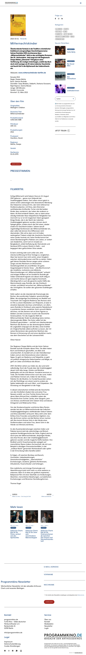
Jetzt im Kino (68, 34)
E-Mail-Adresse (64, 579)
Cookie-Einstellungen (12, 646)
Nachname (49, 585)
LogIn (46, 628)
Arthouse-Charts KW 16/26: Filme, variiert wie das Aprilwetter (16, 534)
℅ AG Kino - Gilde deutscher (15, 622)
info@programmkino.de (13, 632)
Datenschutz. (81, 595)
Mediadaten (48, 624)
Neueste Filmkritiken (62, 36)
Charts (13, 527)
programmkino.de (11, 619)
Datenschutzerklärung (12, 644)
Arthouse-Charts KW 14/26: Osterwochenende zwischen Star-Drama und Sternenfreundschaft (47, 536)
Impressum (8, 642)
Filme (65, 31)
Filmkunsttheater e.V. (12, 624)
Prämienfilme (60, 39)
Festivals (59, 31)
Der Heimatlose (71, 77)
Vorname (48, 574)
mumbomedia (79, 652)
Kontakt (47, 622)
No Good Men (70, 65)
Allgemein (59, 29)
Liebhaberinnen (73, 91)
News (72, 36)
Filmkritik (23, 39)
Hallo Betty (71, 52)
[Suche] (73, 99)
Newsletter (48, 626)
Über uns (47, 619)
